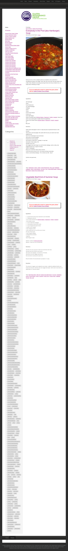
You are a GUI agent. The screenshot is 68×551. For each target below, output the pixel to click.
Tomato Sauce (10, 503)
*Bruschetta (19, 161)
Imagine (55, 117)
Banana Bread (8, 39)
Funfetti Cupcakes (9, 77)
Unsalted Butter (17, 505)
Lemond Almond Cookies (11, 89)
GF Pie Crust (10, 308)
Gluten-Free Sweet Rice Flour (13, 356)
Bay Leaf (14, 217)
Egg (16, 277)
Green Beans (37, 169)
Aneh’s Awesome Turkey (10, 35)
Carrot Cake (8, 47)
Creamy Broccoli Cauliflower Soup (13, 68)
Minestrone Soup (9, 96)
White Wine (17, 518)
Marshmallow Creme (11, 412)
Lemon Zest (10, 410)
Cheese (17, 248)
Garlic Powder (10, 296)
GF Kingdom (57, 1)
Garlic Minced (16, 294)
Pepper (19, 451)
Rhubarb (17, 472)
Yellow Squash (17, 528)
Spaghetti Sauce (9, 108)
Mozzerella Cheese (11, 418)
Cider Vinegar (10, 254)
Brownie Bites (8, 44)
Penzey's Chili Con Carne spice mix (14, 441)
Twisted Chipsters (9, 125)
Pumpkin (17, 460)
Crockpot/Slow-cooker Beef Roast (13, 69)
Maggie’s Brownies (9, 95)
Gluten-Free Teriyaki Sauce (12, 358)
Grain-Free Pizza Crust (10, 81)
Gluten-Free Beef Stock (12, 319)
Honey (16, 393)
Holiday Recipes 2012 (10, 83)
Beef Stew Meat (10, 219)
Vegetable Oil (10, 509)
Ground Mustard (10, 385)
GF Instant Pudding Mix (12, 306)
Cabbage (9, 240)
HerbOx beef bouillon (38, 240)
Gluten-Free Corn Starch (12, 335)
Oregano (9, 424)
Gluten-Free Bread (11, 323)
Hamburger (16, 387)
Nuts (18, 420)
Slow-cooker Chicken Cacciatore (12, 116)
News (26, 1)
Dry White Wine (10, 277)
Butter (15, 234)
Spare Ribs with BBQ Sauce (11, 117)
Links (53, 1)
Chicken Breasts (10, 250)
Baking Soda (17, 215)
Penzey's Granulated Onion (12, 447)
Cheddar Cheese (11, 248)
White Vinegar (10, 518)
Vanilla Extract (15, 507)
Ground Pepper (17, 385)
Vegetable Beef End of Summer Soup (42, 177)
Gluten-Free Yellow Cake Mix (12, 366)
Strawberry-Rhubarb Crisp (11, 119)
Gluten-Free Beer (11, 321)
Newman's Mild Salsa (11, 420)
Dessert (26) (12, 144)
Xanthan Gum (17, 524)
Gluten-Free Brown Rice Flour (13, 327)
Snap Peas (10, 491)
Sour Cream (16, 491)
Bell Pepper (17, 219)
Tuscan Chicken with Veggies (12, 123)
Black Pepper (10, 227)
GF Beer (9, 300)
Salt (15, 155)
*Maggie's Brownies (11, 180)
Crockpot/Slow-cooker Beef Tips (12, 71)
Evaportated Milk (10, 281)
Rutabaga (9, 476)
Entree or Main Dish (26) (15, 145)
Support (48, 1)
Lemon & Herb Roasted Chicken (12, 87)
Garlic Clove (18, 292)
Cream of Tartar (17, 265)
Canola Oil (18, 242)
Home (21, 1)
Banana (9, 217)
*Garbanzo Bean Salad (11, 153)
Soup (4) (12, 150)
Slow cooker (14, 489)
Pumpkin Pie (8, 105)
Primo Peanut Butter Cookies (12, 99)
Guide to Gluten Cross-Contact (41, 91)
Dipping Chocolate (11, 271)
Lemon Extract (14, 406)
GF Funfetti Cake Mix (11, 304)
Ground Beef (17, 375)
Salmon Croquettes (9, 110)
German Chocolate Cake (11, 80)
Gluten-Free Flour (11, 339)
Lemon (9, 406)
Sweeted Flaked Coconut (12, 497)
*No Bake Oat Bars (11, 182)
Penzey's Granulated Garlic (12, 445)
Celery (15, 246)
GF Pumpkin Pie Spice (11, 310)
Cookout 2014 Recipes (10, 65)
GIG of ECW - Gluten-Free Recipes (34, 28)
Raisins (18, 464)
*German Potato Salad (11, 167)
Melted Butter (10, 414)
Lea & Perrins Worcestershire (12, 404)
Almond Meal (16, 207)
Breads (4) (12, 141)
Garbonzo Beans (10, 292)
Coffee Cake (8, 54)
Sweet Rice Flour (11, 495)
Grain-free (9, 368)
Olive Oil (9, 422)
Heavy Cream (10, 155)
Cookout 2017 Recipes (10, 60)
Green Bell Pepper (52, 169)
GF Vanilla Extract (11, 312)
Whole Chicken (10, 520)
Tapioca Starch (10, 499)
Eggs (20, 279)
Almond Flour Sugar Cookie (11, 33)
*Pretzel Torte (15, 188)
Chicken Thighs (18, 250)
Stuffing (7, 120)
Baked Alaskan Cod (9, 38)
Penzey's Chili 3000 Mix (12, 439)
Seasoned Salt (10, 478)
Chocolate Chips (10, 252)
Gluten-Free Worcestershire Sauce (13, 364)
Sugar (15, 493)
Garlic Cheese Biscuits (10, 78)
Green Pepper (10, 375)
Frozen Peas (52, 276)
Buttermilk (16, 238)
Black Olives (10, 223)
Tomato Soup (8, 122)
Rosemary (19, 474)
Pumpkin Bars (8, 104)
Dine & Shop (42, 1)
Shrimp (9, 489)
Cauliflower (10, 246)
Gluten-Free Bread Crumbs (12, 325)
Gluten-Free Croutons (11, 337)
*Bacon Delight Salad (11, 159)
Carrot (9, 244)
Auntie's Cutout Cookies (10, 36)
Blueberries (16, 227)
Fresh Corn (10, 283)
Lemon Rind (16, 408)
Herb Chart (18, 391)
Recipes (30, 1)
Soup (39, 35)
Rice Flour (13, 474)
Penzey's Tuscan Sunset (12, 451)
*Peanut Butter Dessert (11, 184)
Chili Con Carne (8, 51)
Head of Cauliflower (11, 391)
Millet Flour (10, 416)
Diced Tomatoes (10, 269)
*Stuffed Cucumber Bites (12, 192)
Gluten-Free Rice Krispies (12, 350)
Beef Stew (7, 41)
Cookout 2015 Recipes (10, 63)
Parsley (17, 433)
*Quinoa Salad (10, 190)
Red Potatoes (10, 470)
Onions (18, 422)
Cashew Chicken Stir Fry (11, 48)
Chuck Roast (18, 252)
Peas (9, 437)
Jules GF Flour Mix (17, 395)
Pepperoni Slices (10, 453)
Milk (15, 414)
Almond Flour (10, 207)
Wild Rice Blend (10, 524)
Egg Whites (10, 279)
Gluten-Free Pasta (11, 348)
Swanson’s (46, 117)
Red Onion (17, 466)
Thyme (16, 499)
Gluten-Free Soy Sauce (12, 354)
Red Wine (16, 470)
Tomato (9, 501)
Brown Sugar (10, 234)
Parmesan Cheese (11, 433)
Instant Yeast (10, 395)
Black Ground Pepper (11, 221)
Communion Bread (9, 59)
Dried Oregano (10, 275)
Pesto (17, 453)
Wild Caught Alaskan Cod (12, 522)
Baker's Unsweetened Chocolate (13, 213)
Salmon (14, 476)
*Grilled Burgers (10, 171)
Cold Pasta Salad (9, 56)
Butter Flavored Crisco (11, 236)
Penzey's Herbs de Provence (12, 449)
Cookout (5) (12, 142)
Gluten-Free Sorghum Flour (12, 352)
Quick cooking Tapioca (11, 464)
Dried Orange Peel (11, 273)
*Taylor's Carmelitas (11, 196)
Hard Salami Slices (11, 389)
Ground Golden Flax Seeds (12, 383)
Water (15, 157)
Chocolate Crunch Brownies (11, 53)
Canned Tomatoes (11, 242)
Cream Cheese (10, 265)
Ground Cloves (10, 377)
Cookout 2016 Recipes (10, 62)
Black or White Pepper (11, 225)
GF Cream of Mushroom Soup (13, 302)
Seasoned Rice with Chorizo (11, 111)
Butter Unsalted (10, 238)
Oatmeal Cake (8, 98)
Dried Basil (18, 271)
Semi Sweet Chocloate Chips (12, 480)
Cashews (13, 244)
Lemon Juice (10, 408)
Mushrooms (18, 418)
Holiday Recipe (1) (14, 147)
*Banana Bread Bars (11, 161)
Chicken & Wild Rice (10, 50)
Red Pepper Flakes (11, 468)
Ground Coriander (11, 379)
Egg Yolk (15, 279)
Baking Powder (10, 215)
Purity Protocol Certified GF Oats (13, 462)
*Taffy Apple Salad (11, 194)
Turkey (16, 503)
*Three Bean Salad (11, 198)
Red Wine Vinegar (11, 472)
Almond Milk (10, 209)
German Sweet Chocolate (12, 298)
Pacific (51, 117)
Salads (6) (12, 148)
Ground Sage (10, 387)
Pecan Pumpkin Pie (9, 102)
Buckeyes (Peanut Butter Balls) (12, 45)
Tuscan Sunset (10, 505)
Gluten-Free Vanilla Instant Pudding (14, 362)
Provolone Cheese (11, 460)
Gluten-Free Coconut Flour (12, 333)
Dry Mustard (17, 275)
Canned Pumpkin (16, 240)
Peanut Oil (16, 435)
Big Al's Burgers (8, 42)
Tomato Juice (10, 157)
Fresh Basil (17, 281)
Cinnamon (16, 254)
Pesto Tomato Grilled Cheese (12, 101)
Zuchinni (9, 530)
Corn (18, 263)
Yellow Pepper (10, 528)
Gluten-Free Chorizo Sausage (13, 331)
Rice (8, 474)
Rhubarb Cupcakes (9, 107)
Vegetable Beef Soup (10, 126)
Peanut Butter (10, 435)
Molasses (15, 416)
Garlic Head (10, 294)
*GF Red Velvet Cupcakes (12, 169)
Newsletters (36, 1)
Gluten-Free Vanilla (11, 360)
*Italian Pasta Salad (11, 178)
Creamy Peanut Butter (11, 267)
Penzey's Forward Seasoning (12, 443)
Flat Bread (7, 75)
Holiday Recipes (10, 393)
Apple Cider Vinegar (17, 209)
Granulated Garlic (16, 368)
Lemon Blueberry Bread (10, 90)
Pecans (13, 437)
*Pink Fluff (9, 188)
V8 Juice (9, 507)
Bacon (9, 211)
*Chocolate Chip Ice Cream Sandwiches (14, 163)
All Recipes (7, 30)
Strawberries (10, 493)
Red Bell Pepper (10, 466)
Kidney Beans (10, 397)
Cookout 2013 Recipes (10, 66)
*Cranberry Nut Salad (11, 165)
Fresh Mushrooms (17, 283)
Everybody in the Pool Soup (11, 74)
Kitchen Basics (40, 117)
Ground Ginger (10, 381)
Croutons (7, 72)
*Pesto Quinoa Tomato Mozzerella (13, 186)
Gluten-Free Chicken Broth (12, 329)
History (63, 1)
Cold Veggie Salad (9, 57)
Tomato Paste (15, 501)
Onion (14, 422)
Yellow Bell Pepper (11, 526)
